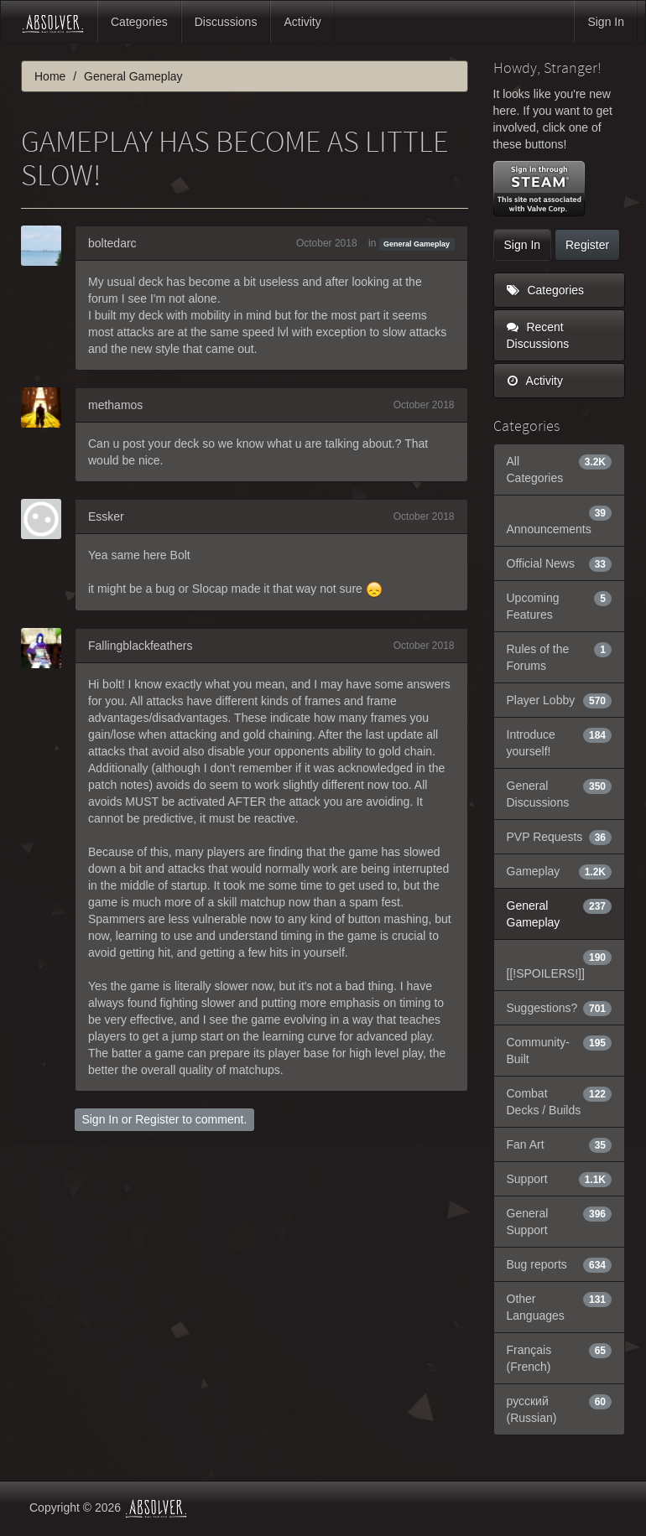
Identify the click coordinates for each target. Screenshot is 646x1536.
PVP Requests (559, 836)
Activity (302, 22)
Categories (139, 22)
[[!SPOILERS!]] (559, 964)
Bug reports (559, 1264)
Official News (559, 563)
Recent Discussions (538, 335)
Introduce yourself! (559, 742)
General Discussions (559, 793)
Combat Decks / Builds (559, 1101)
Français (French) (559, 1357)
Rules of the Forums (559, 656)
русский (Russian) (559, 1408)
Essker (106, 516)
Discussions (226, 22)
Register (157, 1119)
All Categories (559, 469)
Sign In (605, 22)
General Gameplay (416, 244)
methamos (115, 405)
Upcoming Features (559, 605)
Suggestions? (559, 1007)
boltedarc (112, 243)
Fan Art (559, 1144)
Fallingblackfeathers (140, 645)
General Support (559, 1221)
